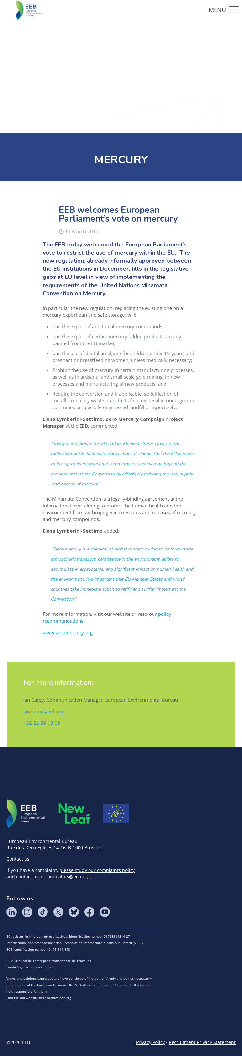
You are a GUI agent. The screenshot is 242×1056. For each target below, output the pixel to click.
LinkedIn (11, 912)
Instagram (27, 912)
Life (116, 813)
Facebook (89, 912)
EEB (25, 813)
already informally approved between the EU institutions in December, (117, 265)
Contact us (17, 859)
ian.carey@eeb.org (43, 711)
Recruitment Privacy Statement (202, 1042)
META (74, 813)
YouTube (105, 912)
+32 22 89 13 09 (41, 723)
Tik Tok (42, 912)
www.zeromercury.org (68, 632)
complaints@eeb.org (67, 877)
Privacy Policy (150, 1042)
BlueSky (73, 912)
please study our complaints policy (97, 870)
